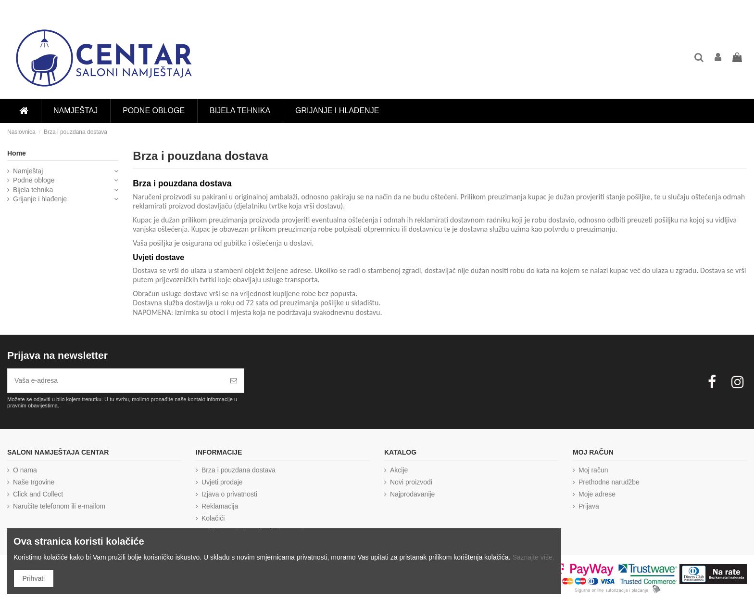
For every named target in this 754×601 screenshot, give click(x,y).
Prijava (588, 506)
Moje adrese (597, 494)
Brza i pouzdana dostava (238, 470)
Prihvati (34, 578)
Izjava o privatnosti (229, 494)
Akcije (399, 470)
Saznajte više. (533, 557)
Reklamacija (219, 506)
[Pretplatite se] (234, 380)
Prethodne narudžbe (609, 482)
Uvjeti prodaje (222, 482)
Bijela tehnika (33, 190)
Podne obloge (33, 180)
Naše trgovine (33, 482)
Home (16, 153)
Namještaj (28, 171)
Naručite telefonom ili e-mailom (59, 506)
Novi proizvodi (411, 482)
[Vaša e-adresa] (116, 380)
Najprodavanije (412, 494)
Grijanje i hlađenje (40, 199)
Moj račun (593, 470)
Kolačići (213, 518)
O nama (25, 470)
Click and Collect (38, 494)
